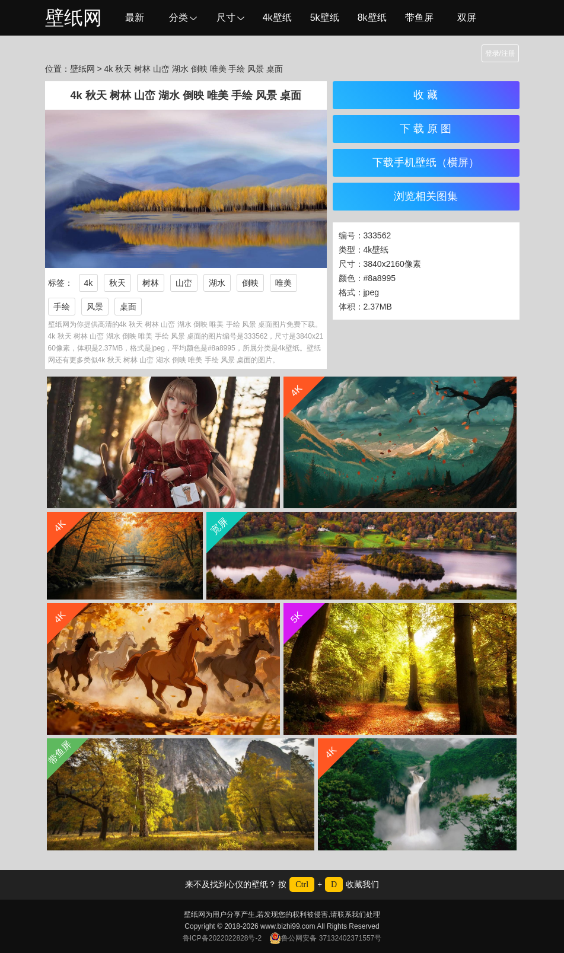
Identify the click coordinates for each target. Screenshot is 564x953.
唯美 (283, 283)
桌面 (128, 306)
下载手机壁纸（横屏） (425, 162)
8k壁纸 (372, 17)
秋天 (117, 283)
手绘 (61, 306)
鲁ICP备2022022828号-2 (222, 938)
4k (88, 283)
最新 (134, 17)
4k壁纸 (277, 17)
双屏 (466, 17)
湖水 (217, 283)
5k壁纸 (324, 17)
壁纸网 (73, 17)
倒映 (250, 283)
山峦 (184, 283)
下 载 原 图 (425, 129)
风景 (95, 306)
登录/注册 (500, 53)
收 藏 (425, 95)
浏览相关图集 (426, 196)
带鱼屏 (419, 17)
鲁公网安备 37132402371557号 (325, 938)
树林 (150, 283)
